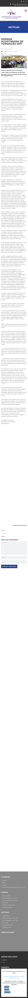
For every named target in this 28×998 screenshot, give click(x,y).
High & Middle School (7, 907)
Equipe (4, 882)
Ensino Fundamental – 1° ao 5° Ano (10, 898)
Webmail (4, 960)
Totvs (4, 962)
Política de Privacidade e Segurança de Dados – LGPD (14, 887)
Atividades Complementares (9, 905)
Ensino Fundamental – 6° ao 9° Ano (10, 900)
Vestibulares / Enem (7, 927)
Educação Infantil (6, 896)
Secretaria (5, 885)
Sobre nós (5, 880)
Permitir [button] (6, 986)
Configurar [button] (7, 992)
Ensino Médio (5, 902)
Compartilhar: (4, 533)
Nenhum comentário (7, 54)
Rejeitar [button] (6, 989)
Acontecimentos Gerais (7, 925)
